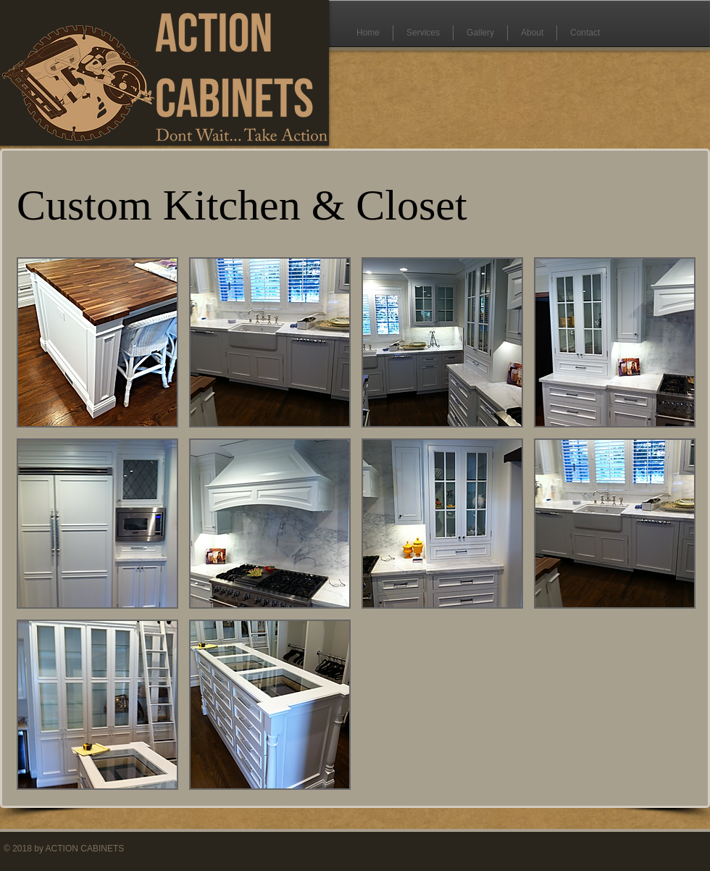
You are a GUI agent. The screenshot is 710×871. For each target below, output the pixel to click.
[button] (97, 342)
